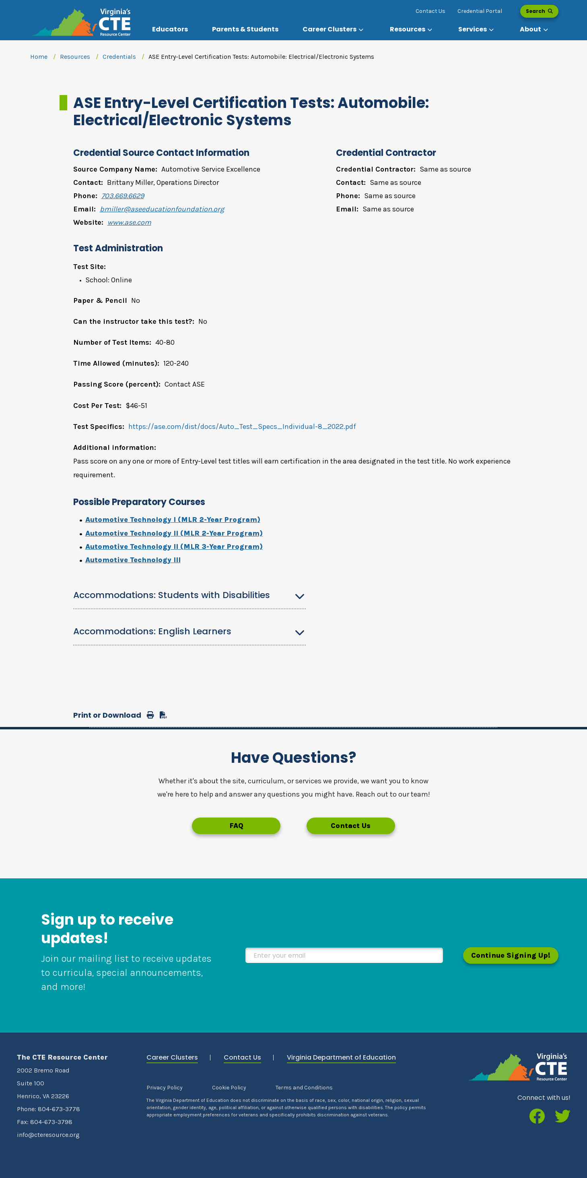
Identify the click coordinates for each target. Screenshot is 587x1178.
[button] (334, 29)
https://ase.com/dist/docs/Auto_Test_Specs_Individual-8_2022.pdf (242, 426)
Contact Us (430, 11)
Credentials (119, 56)
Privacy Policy (164, 1087)
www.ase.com (129, 222)
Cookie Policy (229, 1087)
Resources (75, 56)
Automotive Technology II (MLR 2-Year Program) (174, 533)
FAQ (236, 825)
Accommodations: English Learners (152, 631)
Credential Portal (479, 11)
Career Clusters (172, 1057)
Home (38, 56)
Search (539, 11)
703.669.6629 (122, 195)
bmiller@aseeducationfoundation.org (162, 209)
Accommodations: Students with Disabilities (171, 595)
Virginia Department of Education (341, 1057)
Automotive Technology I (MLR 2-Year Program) (172, 519)
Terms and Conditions (304, 1087)
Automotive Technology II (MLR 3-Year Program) (174, 546)
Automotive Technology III (133, 559)
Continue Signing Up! (510, 955)
